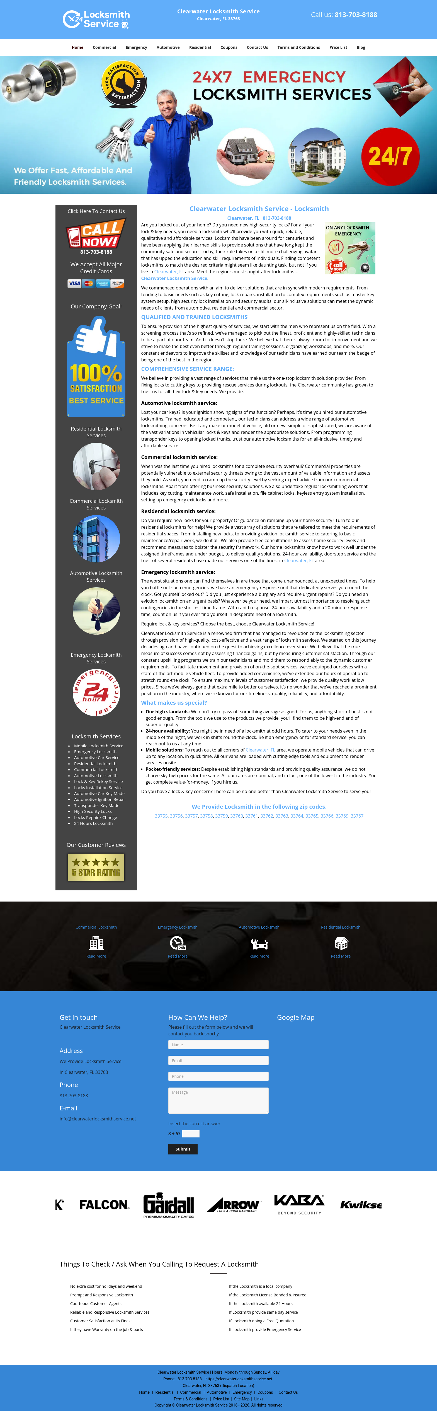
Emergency (136, 47)
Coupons (228, 47)
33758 (206, 816)
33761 (251, 816)
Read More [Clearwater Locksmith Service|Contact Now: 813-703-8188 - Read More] (96, 956)
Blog (361, 47)
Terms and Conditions (299, 47)
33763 (281, 816)
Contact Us (257, 47)
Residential (200, 47)
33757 (191, 816)
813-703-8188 (356, 14)
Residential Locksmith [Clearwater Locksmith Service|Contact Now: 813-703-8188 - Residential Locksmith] (341, 927)
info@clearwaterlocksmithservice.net (98, 1119)
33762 (266, 816)
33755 (161, 816)
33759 (221, 816)
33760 (236, 816)
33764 (296, 816)
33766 (327, 816)
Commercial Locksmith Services (96, 504)
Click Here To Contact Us (96, 211)
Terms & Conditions (191, 1399)
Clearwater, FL (243, 218)
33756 (176, 816)
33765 (312, 816)
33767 (357, 816)
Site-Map (241, 1399)
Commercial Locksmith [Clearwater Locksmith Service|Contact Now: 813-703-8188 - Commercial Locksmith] (96, 927)
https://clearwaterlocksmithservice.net (238, 1379)
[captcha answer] (191, 1134)
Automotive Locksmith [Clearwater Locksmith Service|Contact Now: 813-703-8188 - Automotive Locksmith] (259, 927)
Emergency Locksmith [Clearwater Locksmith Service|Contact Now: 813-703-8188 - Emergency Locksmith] (178, 927)
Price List (338, 47)
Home (77, 47)
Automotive (168, 47)
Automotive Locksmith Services (96, 576)
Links (258, 1399)
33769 (342, 816)
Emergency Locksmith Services (96, 658)
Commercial (104, 47)
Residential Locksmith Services (96, 432)
